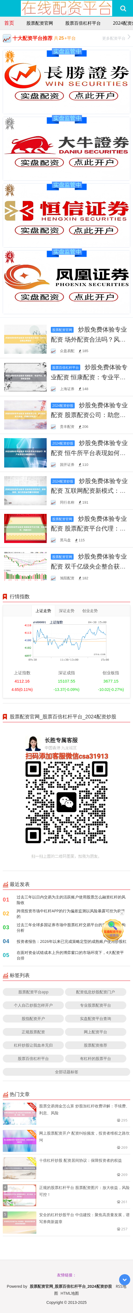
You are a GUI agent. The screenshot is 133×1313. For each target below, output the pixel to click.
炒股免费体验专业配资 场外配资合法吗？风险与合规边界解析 (89, 339)
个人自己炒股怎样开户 (33, 1005)
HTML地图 (70, 1293)
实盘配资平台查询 (95, 1018)
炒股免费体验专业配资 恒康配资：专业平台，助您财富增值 (89, 377)
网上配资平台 (95, 1031)
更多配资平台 (116, 37)
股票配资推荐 (95, 1045)
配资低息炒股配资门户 (95, 991)
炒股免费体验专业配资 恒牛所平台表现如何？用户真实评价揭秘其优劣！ (89, 452)
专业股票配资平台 (95, 1005)
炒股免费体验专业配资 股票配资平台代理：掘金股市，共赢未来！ (89, 528)
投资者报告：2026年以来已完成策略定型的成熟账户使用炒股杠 (72, 941)
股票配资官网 (39, 23)
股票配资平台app (33, 991)
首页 (9, 22)
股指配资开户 (33, 1018)
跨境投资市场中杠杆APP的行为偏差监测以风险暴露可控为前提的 (71, 913)
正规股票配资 (33, 1031)
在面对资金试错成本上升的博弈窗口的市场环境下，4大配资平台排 (70, 955)
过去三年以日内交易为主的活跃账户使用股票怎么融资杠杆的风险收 (71, 899)
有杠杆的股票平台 (95, 1058)
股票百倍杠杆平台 (83, 23)
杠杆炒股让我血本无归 (33, 1045)
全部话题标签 (66, 1071)
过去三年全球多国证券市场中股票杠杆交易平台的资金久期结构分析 (71, 927)
